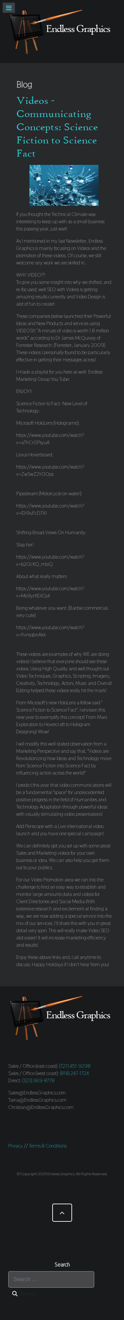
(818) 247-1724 (74, 1073)
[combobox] (51, 1279)
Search (24, 1294)
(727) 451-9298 (75, 1066)
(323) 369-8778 (38, 1080)
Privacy (15, 1146)
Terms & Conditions (47, 1146)
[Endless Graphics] (62, 31)
